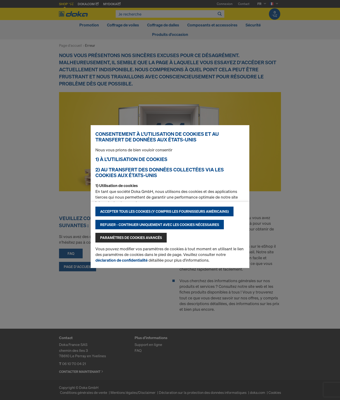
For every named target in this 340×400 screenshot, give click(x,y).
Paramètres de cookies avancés (131, 237)
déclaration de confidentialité (121, 260)
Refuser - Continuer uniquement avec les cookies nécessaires (159, 224)
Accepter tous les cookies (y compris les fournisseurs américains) (164, 211)
